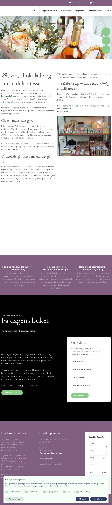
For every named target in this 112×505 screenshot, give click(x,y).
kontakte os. (62, 112)
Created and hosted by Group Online (50, 464)
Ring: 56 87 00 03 (11, 393)
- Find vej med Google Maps (50, 453)
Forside (34, 11)
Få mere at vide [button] (14, 499)
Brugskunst (79, 11)
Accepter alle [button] (98, 499)
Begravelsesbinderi (49, 11)
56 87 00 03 (49, 459)
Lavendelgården (8, 96)
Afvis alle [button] (82, 499)
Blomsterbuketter (95, 11)
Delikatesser (66, 11)
